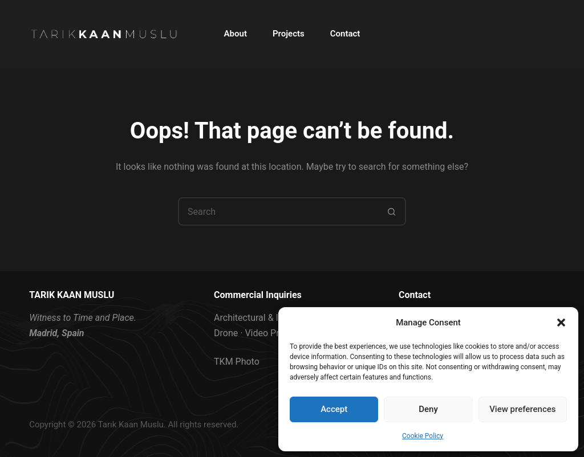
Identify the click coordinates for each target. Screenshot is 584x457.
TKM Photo (236, 361)
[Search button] (392, 211)
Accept (334, 409)
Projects (289, 33)
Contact (345, 33)
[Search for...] (278, 211)
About (235, 33)
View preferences (522, 409)
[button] (561, 322)
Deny (428, 409)
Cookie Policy (422, 436)
